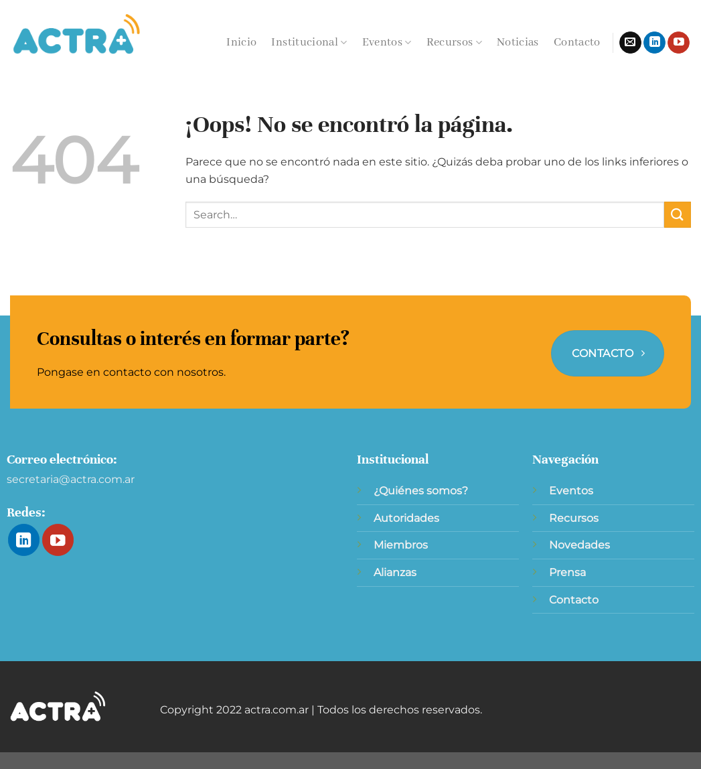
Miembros (401, 545)
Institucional (309, 43)
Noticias (518, 43)
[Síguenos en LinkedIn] (654, 42)
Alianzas (395, 572)
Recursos (454, 43)
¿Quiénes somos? (421, 490)
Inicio (241, 43)
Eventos (387, 43)
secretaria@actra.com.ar (71, 479)
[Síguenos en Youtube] (679, 42)
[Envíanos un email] (630, 42)
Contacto (577, 43)
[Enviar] (677, 215)
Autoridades (406, 518)
